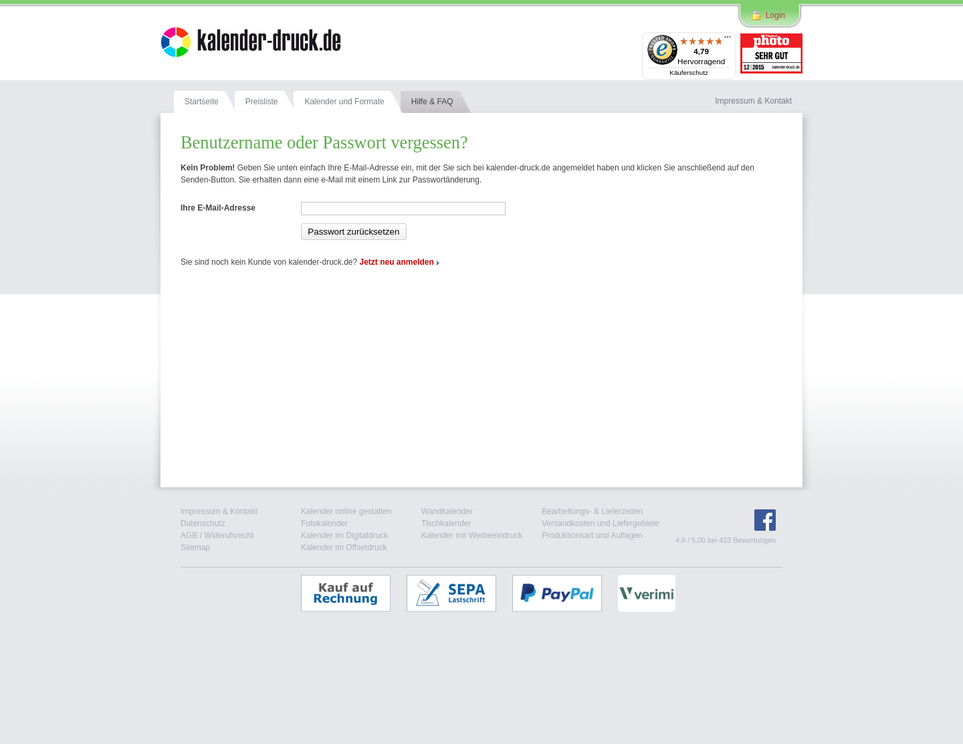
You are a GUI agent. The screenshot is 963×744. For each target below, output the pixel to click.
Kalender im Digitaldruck (344, 535)
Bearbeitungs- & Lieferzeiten (592, 511)
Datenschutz (203, 523)
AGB (189, 535)
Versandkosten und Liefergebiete (600, 523)
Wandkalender (447, 511)
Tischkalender (446, 523)
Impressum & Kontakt (219, 511)
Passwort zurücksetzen (353, 232)
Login (775, 15)
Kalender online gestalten (346, 511)
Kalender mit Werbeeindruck (471, 535)
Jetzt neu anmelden (397, 262)
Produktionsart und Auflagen (592, 535)
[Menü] (728, 40)
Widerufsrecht (228, 535)
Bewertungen (754, 540)
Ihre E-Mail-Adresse (218, 208)
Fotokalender (324, 523)
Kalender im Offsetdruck (344, 547)
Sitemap (195, 547)
